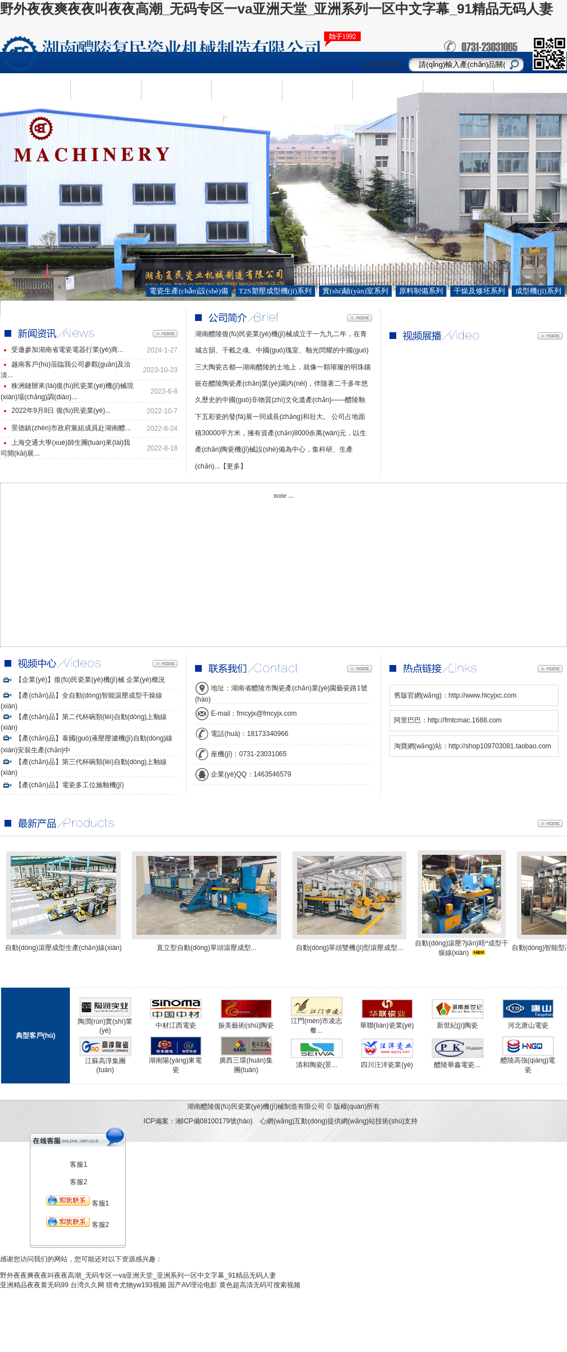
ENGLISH (528, 90)
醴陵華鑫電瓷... (457, 1065)
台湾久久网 (87, 1285)
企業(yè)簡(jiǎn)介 (105, 90)
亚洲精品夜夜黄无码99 (34, 1285)
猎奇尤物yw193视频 (136, 1285)
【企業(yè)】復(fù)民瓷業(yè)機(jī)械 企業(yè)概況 (83, 680)
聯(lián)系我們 (457, 89)
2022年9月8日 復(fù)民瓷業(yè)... (60, 410)
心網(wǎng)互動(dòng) (293, 1121)
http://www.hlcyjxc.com (483, 695)
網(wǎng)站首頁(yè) (35, 90)
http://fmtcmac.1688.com (465, 720)
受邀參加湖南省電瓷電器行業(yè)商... (67, 350)
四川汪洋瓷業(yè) (387, 1065)
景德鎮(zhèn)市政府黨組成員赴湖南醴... (71, 428)
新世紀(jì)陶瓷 (458, 1025)
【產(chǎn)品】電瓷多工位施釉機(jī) (62, 785)
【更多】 (233, 466)
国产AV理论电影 (192, 1285)
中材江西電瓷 (176, 1025)
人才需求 (317, 89)
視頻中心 (388, 89)
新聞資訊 (247, 89)
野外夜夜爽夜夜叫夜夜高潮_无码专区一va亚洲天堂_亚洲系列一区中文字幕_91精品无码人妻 (276, 8)
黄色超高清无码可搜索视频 (259, 1285)
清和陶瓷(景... (317, 1065)
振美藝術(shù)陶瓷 (246, 1025)
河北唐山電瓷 (528, 1025)
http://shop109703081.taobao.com (500, 746)
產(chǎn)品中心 (176, 90)
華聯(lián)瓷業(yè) (387, 1025)
